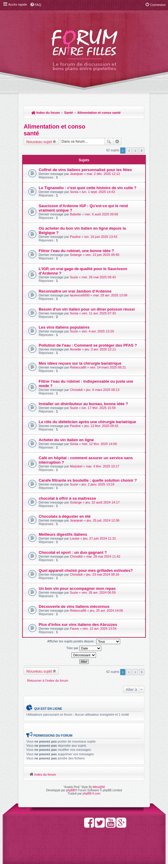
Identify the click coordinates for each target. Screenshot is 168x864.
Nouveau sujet (39, 141)
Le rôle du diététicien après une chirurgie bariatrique (87, 422)
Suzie (74, 277)
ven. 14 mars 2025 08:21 (108, 367)
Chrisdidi (76, 390)
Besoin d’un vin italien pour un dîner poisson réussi (87, 309)
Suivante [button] (141, 150)
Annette (75, 349)
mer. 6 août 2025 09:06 (101, 214)
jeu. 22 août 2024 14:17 (102, 502)
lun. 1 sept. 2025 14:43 (98, 192)
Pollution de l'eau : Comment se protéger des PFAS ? (88, 345)
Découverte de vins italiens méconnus (74, 606)
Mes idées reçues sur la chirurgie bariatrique (80, 363)
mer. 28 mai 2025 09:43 (99, 277)
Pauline (75, 236)
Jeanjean (76, 174)
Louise (74, 538)
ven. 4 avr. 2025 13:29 (98, 331)
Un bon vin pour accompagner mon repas (77, 588)
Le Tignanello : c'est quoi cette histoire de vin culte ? (87, 188)
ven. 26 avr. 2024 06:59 (99, 592)
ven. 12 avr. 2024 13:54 (100, 628)
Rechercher (109, 141)
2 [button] (129, 150)
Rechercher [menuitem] (137, 113)
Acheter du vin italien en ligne (66, 440)
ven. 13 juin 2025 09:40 (102, 254)
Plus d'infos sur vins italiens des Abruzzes (78, 624)
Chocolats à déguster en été (65, 516)
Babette (75, 214)
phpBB (70, 790)
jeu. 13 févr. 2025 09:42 (101, 426)
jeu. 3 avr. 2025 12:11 (100, 349)
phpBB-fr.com (92, 793)
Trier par (83, 648)
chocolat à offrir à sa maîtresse (67, 498)
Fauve (74, 628)
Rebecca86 (78, 367)
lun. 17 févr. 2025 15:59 (99, 408)
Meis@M (99, 787)
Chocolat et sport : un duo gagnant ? (73, 552)
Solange (76, 254)
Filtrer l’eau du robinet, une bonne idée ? (76, 251)
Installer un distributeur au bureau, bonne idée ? (83, 404)
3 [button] (135, 150)
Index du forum (45, 112)
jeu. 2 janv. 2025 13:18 (98, 484)
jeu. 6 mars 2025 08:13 (103, 390)
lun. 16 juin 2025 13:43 (100, 236)
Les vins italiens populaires (64, 327)
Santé (68, 112)
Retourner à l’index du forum (47, 680)
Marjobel (76, 466)
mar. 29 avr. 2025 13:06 (110, 295)
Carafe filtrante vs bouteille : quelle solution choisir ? (88, 480)
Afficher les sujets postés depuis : (83, 641)
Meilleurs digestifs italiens (63, 534)
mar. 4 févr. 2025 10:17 (102, 466)
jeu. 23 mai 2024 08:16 (102, 574)
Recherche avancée (117, 141)
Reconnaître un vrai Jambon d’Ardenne (75, 291)
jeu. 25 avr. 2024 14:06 (106, 610)
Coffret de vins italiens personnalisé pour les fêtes (85, 170)
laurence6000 (80, 295)
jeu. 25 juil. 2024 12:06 (103, 520)
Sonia (74, 192)
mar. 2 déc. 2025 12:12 (103, 174)
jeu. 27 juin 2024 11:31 (99, 538)
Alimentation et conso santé (99, 112)
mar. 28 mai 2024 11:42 (103, 556)
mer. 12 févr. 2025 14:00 (99, 444)
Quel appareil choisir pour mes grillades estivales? (86, 570)
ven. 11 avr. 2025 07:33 (99, 313)
